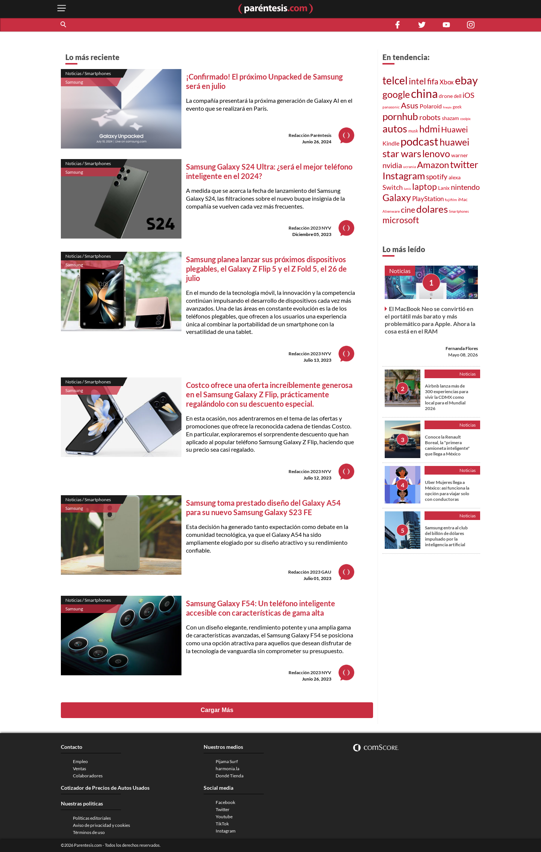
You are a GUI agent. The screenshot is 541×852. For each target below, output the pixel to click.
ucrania (409, 166)
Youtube (224, 816)
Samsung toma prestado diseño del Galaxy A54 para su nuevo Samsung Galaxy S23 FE (263, 507)
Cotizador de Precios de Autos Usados (105, 787)
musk (413, 130)
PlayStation (428, 199)
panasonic (391, 107)
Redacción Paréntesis (310, 135)
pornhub (400, 116)
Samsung (74, 82)
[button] (63, 24)
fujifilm (451, 199)
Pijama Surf (227, 761)
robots (430, 117)
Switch (392, 187)
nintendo (465, 186)
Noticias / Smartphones (88, 73)
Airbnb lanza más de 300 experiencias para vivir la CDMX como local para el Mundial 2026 (446, 397)
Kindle (390, 143)
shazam (450, 118)
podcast (419, 141)
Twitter (223, 809)
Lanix (444, 188)
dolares (432, 209)
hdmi (429, 128)
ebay (466, 80)
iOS (468, 94)
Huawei (454, 129)
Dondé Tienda (229, 775)
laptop (424, 186)
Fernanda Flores (462, 348)
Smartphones (459, 211)
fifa (432, 81)
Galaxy (396, 197)
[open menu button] (61, 9)
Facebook (225, 802)
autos (394, 128)
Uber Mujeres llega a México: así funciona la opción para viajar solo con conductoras (447, 490)
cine (408, 210)
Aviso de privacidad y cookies (101, 825)
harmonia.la (227, 768)
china (424, 93)
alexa (455, 177)
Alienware (391, 211)
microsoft (400, 220)
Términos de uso (89, 832)
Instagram (403, 175)
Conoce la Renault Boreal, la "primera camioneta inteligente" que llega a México (447, 445)
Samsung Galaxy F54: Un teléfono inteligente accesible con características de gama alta (260, 608)
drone (446, 96)
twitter (464, 164)
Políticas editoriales (92, 818)
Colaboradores (88, 775)
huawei (454, 141)
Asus (410, 105)
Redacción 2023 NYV (310, 228)
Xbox (447, 82)
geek (457, 106)
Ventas (79, 768)
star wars (401, 153)
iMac (463, 199)
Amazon (433, 164)
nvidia (392, 165)
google (396, 94)
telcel (395, 80)
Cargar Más (217, 710)
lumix (407, 189)
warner (459, 155)
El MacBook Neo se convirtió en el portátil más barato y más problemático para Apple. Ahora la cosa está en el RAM (430, 320)
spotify (436, 176)
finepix (447, 107)
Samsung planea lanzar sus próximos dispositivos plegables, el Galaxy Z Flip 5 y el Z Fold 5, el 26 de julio (266, 268)
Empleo (80, 761)
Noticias (400, 270)
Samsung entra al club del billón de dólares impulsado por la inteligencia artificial (446, 536)
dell (457, 96)
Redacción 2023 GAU (309, 572)
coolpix (465, 119)
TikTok (222, 823)
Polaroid (431, 106)
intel (417, 81)
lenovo (436, 153)
